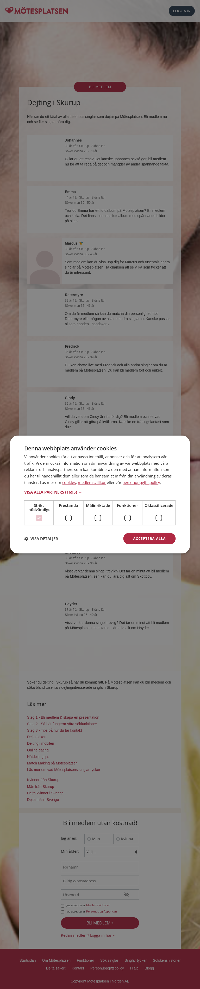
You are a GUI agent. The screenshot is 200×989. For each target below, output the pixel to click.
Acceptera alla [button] (149, 538)
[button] (100, 492)
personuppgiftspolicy (141, 482)
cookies (69, 482)
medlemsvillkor (92, 482)
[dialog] (100, 495)
